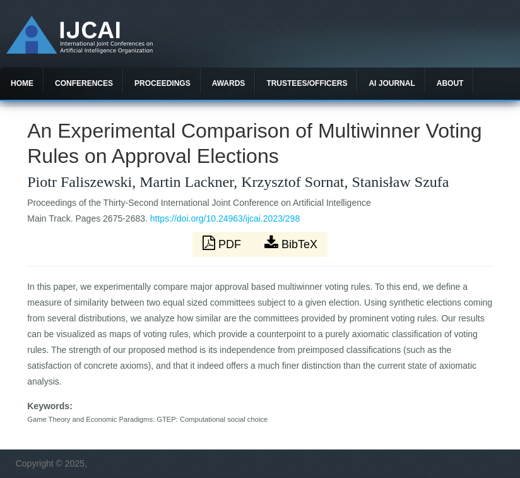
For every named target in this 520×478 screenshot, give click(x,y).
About (450, 83)
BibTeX (290, 243)
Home (22, 83)
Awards (228, 83)
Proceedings (162, 83)
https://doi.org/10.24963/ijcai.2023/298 (225, 218)
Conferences (84, 83)
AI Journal (392, 83)
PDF (223, 243)
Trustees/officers (306, 83)
